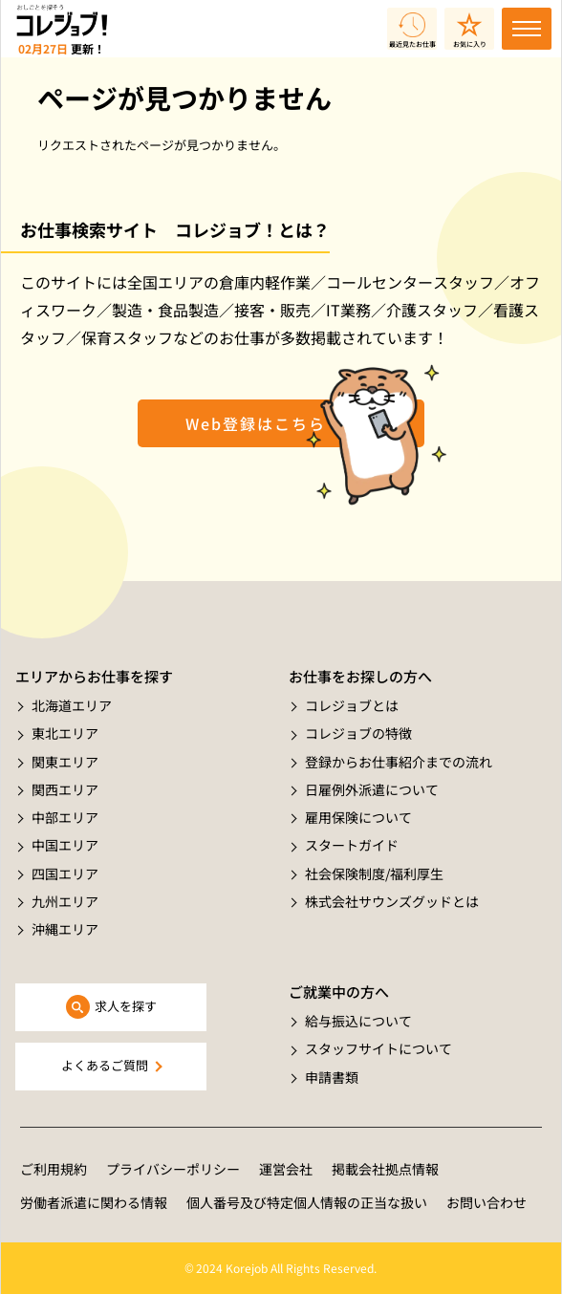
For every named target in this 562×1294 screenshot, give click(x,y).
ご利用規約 (53, 1168)
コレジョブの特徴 (358, 733)
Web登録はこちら (255, 423)
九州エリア (65, 901)
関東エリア (65, 761)
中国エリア (65, 844)
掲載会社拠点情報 (385, 1168)
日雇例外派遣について (372, 789)
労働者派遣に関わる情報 (93, 1202)
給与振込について (358, 1020)
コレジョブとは (352, 705)
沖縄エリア (65, 928)
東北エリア (65, 733)
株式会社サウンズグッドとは (392, 901)
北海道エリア (72, 705)
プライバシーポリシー (173, 1168)
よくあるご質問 (104, 1065)
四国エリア (65, 873)
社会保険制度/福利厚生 (374, 873)
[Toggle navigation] (526, 29)
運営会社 (286, 1168)
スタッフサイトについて (378, 1048)
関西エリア (65, 789)
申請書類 (331, 1077)
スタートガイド (352, 844)
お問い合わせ (486, 1202)
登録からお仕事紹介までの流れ (398, 761)
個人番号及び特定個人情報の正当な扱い (306, 1202)
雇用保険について (358, 817)
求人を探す (126, 1006)
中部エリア (65, 817)
